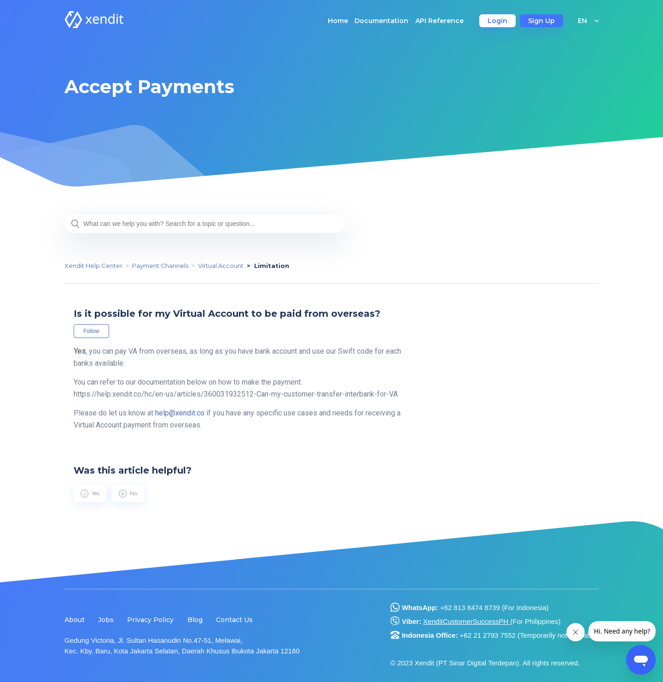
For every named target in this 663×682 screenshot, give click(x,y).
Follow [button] (91, 331)
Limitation (271, 265)
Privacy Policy (150, 620)
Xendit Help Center (93, 265)
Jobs (106, 620)
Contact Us (234, 620)
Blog (195, 620)
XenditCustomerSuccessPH (466, 621)
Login (497, 21)
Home (338, 21)
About (74, 620)
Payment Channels (160, 265)
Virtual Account (221, 265)
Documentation (381, 21)
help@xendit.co (179, 413)
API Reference (439, 21)
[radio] (90, 493)
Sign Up (541, 21)
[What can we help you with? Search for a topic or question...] (204, 223)
